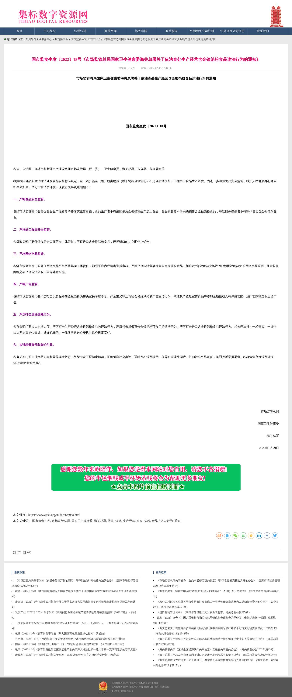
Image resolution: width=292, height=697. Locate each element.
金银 (140, 520)
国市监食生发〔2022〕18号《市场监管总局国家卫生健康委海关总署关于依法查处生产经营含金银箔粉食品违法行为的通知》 (144, 39)
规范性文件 (62, 39)
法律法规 (80, 31)
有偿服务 (171, 31)
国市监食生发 (41, 520)
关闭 (27, 552)
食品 (155, 520)
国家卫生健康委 (82, 520)
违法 (162, 520)
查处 (118, 520)
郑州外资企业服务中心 (39, 39)
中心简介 (50, 31)
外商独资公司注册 (202, 31)
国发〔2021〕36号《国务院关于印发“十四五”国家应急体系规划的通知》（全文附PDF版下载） (70, 644)
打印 (17, 552)
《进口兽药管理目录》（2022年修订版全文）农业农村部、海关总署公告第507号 (204, 612)
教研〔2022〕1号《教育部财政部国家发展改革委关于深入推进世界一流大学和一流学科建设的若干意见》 (76, 649)
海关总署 (100, 520)
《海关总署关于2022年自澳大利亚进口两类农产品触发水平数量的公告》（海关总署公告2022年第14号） (218, 654)
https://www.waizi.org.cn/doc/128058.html (54, 514)
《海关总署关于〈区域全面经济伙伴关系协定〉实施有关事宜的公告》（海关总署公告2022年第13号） (216, 649)
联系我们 (263, 31)
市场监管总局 (61, 520)
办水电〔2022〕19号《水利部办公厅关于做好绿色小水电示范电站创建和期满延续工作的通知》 (70, 638)
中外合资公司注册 (232, 31)
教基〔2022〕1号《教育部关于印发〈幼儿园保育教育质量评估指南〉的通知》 (60, 633)
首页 (19, 31)
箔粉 (147, 520)
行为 (170, 520)
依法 (111, 520)
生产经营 (129, 520)
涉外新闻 (141, 31)
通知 (177, 520)
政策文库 (111, 31)
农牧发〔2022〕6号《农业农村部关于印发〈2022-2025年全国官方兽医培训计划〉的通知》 (68, 654)
